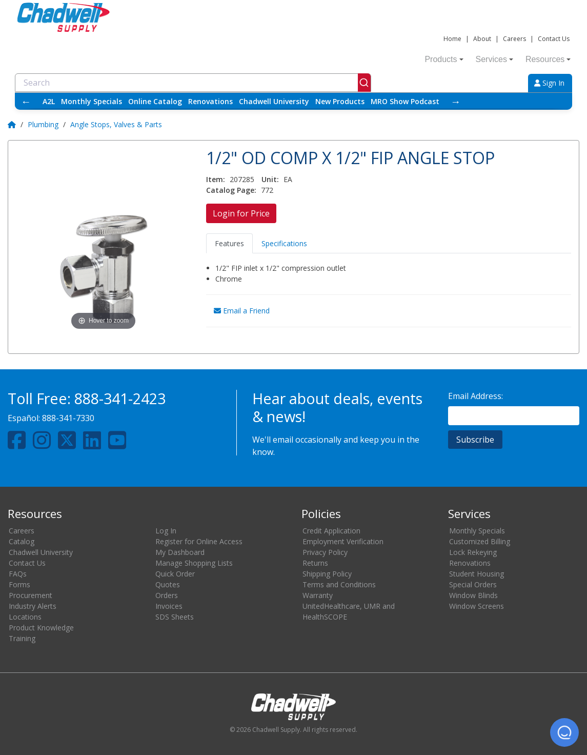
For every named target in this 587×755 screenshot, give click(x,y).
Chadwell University (274, 101)
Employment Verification (342, 541)
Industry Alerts (32, 606)
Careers (514, 38)
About (482, 38)
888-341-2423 (120, 398)
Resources (548, 59)
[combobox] (193, 82)
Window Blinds (473, 595)
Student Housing (476, 574)
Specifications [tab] (284, 243)
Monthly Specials (91, 101)
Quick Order (175, 574)
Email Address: (475, 396)
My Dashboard (180, 552)
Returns (315, 563)
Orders (166, 595)
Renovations (210, 101)
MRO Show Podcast (405, 101)
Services (494, 59)
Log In (165, 530)
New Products (340, 101)
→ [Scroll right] (456, 101)
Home (452, 38)
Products (443, 59)
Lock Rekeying (473, 552)
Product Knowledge (41, 627)
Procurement (30, 595)
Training (22, 638)
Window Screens (476, 606)
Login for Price (241, 213)
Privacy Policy (325, 552)
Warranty (317, 595)
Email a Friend (242, 310)
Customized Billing (479, 541)
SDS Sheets (174, 617)
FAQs (18, 574)
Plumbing (43, 124)
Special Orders (473, 584)
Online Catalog (155, 101)
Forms (19, 584)
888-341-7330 (68, 418)
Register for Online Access (198, 541)
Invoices (169, 606)
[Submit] (364, 82)
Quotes (167, 584)
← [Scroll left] (26, 101)
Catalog (21, 541)
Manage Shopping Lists (194, 563)
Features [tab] (229, 243)
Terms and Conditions (339, 584)
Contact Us (554, 38)
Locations (25, 617)
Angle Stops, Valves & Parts (116, 124)
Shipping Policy (327, 574)
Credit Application (331, 530)
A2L (49, 101)
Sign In (549, 83)
